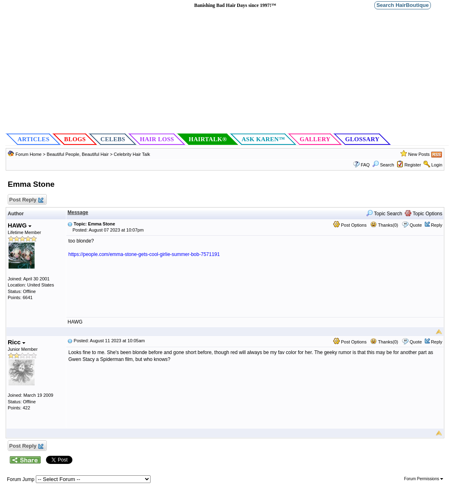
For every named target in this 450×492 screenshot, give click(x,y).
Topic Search (384, 213)
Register (412, 164)
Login (436, 164)
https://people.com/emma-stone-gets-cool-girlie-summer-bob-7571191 (144, 254)
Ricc (16, 342)
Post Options (350, 225)
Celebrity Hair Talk (132, 154)
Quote (416, 225)
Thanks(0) (384, 225)
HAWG (19, 225)
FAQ (365, 164)
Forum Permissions (423, 479)
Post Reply (26, 200)
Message (78, 212)
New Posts (419, 154)
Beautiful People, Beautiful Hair (78, 154)
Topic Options (423, 213)
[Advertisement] (227, 72)
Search (383, 164)
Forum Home (28, 154)
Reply (436, 225)
